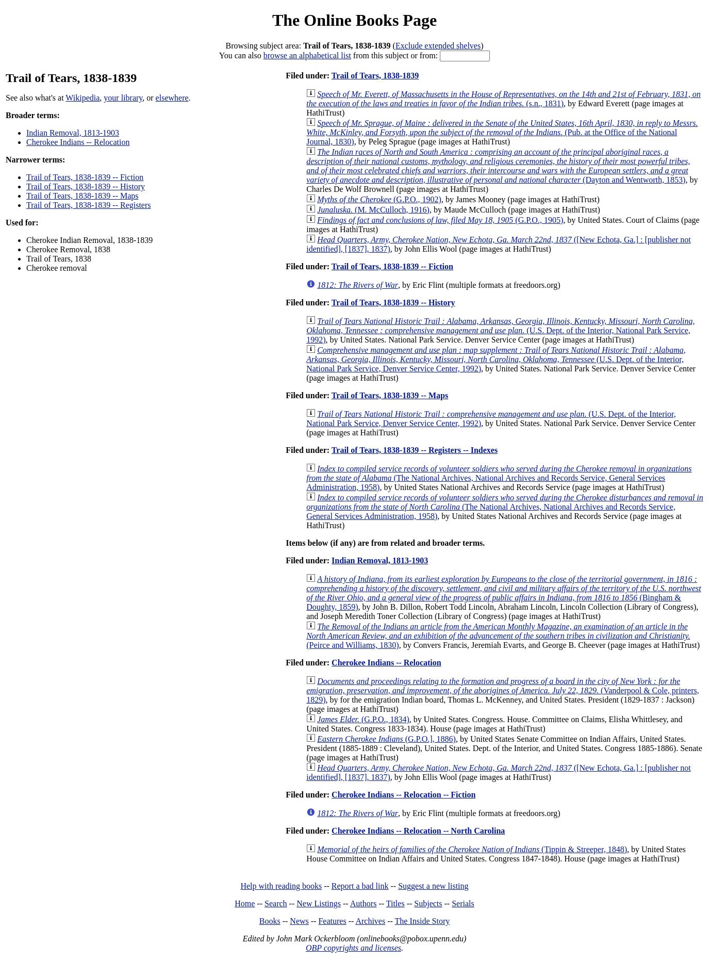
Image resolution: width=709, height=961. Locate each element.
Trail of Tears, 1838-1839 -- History (85, 186)
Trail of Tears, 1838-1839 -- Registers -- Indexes (415, 450)
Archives (370, 921)
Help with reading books (281, 886)
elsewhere (172, 97)
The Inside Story (422, 921)
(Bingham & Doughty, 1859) (503, 593)
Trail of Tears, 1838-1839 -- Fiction (84, 177)
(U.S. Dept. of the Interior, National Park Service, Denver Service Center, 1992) (496, 359)
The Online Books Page (354, 20)
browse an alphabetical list (307, 55)
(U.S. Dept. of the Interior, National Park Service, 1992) (500, 330)
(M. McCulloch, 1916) (373, 209)
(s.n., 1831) (503, 99)
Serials (463, 903)
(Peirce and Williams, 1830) (498, 635)
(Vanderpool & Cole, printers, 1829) (502, 690)
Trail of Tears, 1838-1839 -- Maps (82, 195)
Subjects (428, 903)
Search (276, 903)
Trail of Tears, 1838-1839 (375, 75)
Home (245, 903)
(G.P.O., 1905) (440, 220)
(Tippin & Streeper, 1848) (472, 849)
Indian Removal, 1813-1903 (72, 132)
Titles (395, 903)
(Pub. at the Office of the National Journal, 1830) (502, 132)
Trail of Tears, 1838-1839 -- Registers (88, 205)
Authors (363, 903)
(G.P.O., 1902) (379, 199)
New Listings (318, 903)
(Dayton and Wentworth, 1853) (498, 166)
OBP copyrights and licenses (353, 947)
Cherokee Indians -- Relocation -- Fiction (403, 794)
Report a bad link (360, 886)
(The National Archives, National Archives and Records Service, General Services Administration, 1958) (498, 478)
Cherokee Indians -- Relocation (77, 142)
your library (123, 97)
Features (332, 921)
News (299, 921)
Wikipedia (82, 97)
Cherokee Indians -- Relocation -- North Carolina (418, 830)
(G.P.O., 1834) (363, 719)
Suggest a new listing (433, 886)
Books (270, 921)
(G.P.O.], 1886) (386, 739)
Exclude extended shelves (438, 45)
